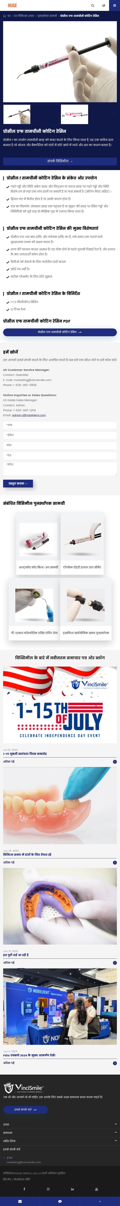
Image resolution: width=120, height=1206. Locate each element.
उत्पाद (6, 1125)
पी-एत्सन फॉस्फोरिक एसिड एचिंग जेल (34, 633)
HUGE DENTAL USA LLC (29, 1173)
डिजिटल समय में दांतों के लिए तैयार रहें (27, 855)
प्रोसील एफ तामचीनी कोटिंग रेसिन (79, 16)
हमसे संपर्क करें (25, 1110)
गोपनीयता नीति (21, 1180)
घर (9, 16)
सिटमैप (7, 1180)
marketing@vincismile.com (24, 1162)
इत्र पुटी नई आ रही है (16, 955)
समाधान (7, 1133)
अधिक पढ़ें (60, 762)
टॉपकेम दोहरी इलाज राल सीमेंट (82, 567)
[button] (113, 113)
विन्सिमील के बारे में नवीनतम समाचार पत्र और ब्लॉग (60, 658)
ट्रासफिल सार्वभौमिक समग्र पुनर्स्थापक (86, 633)
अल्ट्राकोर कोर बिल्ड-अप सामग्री (38, 567)
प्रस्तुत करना (18, 483)
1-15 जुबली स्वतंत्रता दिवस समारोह (25, 754)
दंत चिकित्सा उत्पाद (24, 16)
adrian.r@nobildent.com (29, 415)
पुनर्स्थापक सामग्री (47, 16)
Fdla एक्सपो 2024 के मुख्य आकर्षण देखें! (29, 1055)
